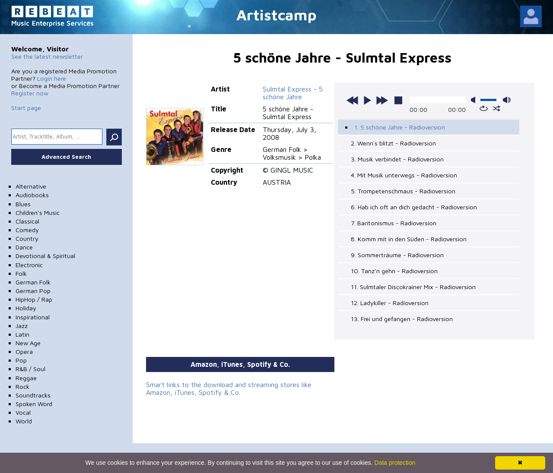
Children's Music (38, 212)
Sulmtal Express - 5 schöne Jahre (293, 93)
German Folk (33, 282)
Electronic (29, 264)
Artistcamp (276, 14)
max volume (507, 100)
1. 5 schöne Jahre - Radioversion (399, 127)
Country (27, 238)
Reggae (26, 378)
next (382, 100)
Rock (22, 386)
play (367, 100)
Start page (26, 107)
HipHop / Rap (34, 299)
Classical (27, 221)
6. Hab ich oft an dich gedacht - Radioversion (414, 207)
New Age (28, 343)
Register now (29, 93)
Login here (51, 78)
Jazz (22, 325)
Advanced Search (66, 156)
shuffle (496, 108)
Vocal (23, 412)
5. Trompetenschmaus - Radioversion (403, 191)
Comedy (27, 229)
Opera (24, 351)
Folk (21, 273)
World (24, 421)
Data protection (395, 462)
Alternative (31, 186)
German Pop (33, 290)
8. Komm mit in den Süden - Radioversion (409, 239)
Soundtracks (33, 395)
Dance (24, 247)
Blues (23, 204)
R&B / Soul (30, 368)
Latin (22, 334)
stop (398, 100)
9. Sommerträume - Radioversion (397, 255)
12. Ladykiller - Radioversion (390, 302)
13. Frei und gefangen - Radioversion (402, 318)
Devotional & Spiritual (45, 255)
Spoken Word (34, 403)
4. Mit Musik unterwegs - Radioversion (404, 175)
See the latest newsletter (47, 56)
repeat (483, 108)
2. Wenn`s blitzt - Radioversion (393, 143)
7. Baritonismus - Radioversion (393, 223)
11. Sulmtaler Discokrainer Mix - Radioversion (413, 286)
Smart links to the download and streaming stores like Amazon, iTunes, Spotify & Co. (228, 388)
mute (475, 100)
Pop (21, 360)
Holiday (26, 308)
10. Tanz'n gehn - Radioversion (394, 270)
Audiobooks (32, 195)
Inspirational (33, 317)
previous (352, 100)
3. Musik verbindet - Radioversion (397, 159)
